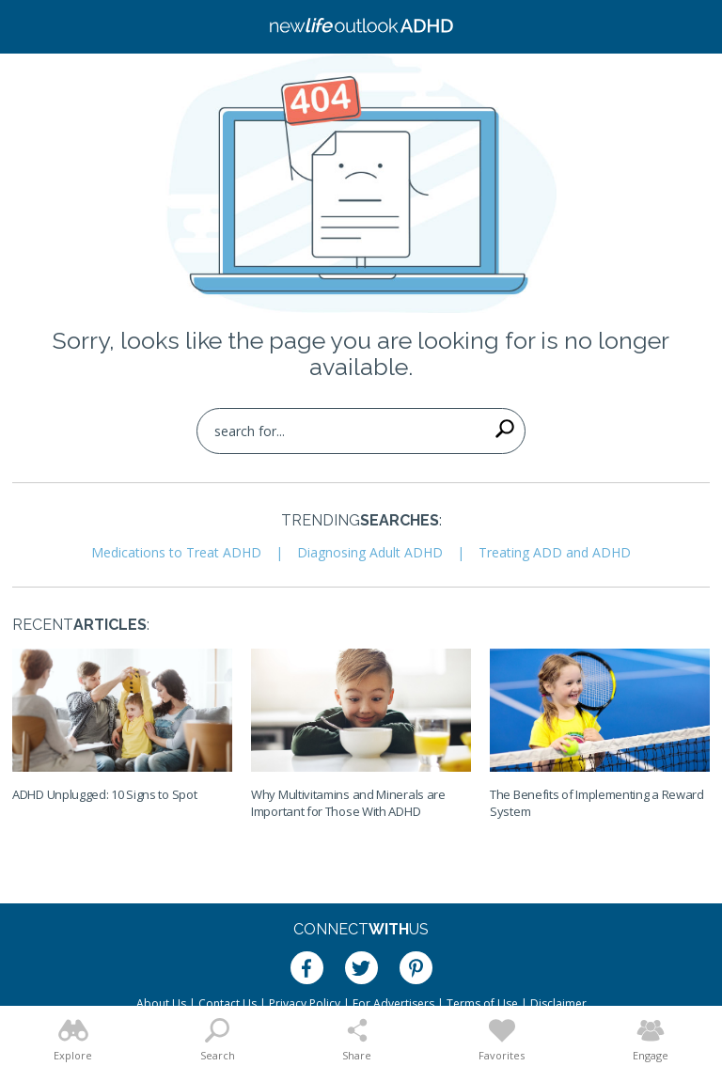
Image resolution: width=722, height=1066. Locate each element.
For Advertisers (393, 1003)
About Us (161, 1003)
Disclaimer (558, 1003)
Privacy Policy (304, 1003)
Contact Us (227, 1003)
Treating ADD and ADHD (555, 552)
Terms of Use (482, 1003)
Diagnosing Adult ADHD (370, 552)
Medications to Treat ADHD (176, 552)
